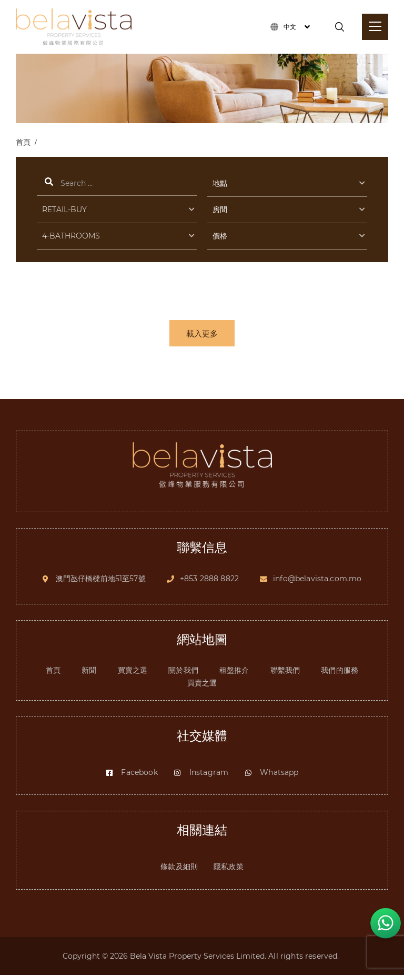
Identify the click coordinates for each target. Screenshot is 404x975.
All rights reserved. (304, 956)
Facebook (131, 772)
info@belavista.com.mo (317, 578)
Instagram (201, 772)
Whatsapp (271, 772)
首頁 (23, 142)
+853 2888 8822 (209, 578)
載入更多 (202, 334)
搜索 (117, 184)
